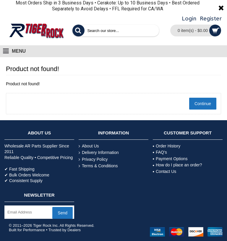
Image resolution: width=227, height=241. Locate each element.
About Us (89, 146)
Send (62, 213)
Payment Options (170, 158)
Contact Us (164, 171)
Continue (202, 103)
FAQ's (160, 152)
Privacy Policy (93, 159)
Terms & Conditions (98, 165)
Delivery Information (99, 152)
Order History (166, 146)
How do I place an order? (177, 165)
